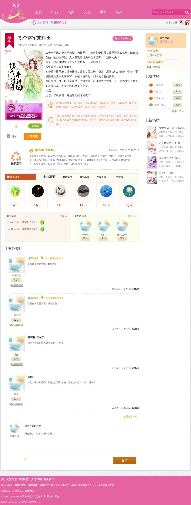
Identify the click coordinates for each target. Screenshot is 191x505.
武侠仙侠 (44, 485)
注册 (175, 22)
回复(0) (135, 289)
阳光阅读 (29, 490)
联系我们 (24, 479)
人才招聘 (36, 479)
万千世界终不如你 (169, 143)
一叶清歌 (85, 235)
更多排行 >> (178, 111)
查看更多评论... (131, 416)
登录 (168, 22)
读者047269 (159, 105)
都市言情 (32, 485)
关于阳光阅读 (9, 479)
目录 (12, 137)
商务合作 (49, 479)
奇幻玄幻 (21, 485)
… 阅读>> (180, 136)
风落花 (103, 235)
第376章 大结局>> (45, 150)
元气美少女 (122, 235)
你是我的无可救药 (169, 158)
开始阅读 (32, 136)
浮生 (16, 354)
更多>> (63, 216)
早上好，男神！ (168, 173)
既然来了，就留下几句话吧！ (80, 443)
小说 (62, 485)
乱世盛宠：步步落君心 (172, 128)
